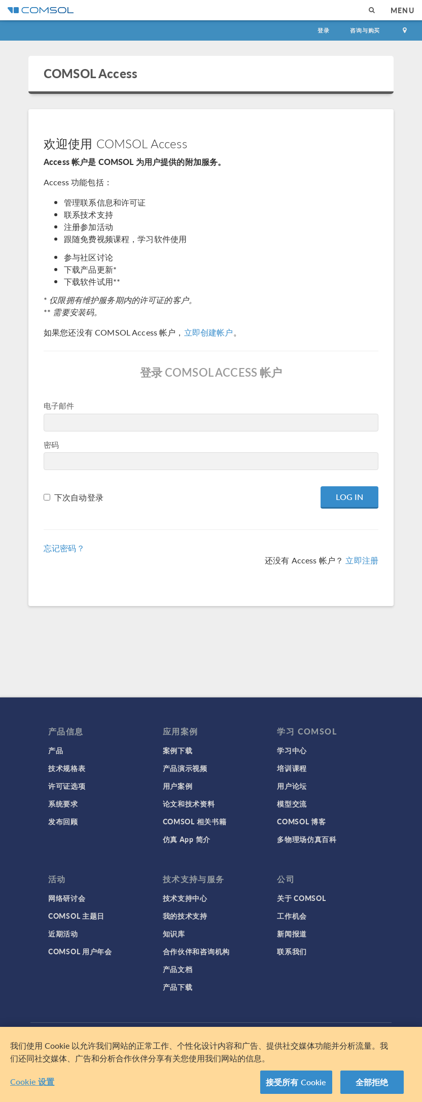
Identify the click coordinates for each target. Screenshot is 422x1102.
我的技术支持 (185, 916)
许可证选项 (67, 786)
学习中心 (292, 750)
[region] (211, 1064)
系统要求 (63, 803)
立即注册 (361, 560)
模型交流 (292, 803)
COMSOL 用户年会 (80, 951)
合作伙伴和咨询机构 (196, 951)
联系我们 (292, 951)
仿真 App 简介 (186, 839)
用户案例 (178, 786)
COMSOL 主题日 (76, 916)
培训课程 (292, 768)
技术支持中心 (185, 898)
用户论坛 (292, 786)
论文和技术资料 (189, 803)
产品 (55, 750)
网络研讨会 (67, 898)
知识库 (174, 933)
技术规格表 (67, 768)
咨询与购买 (365, 30)
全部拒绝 (372, 1082)
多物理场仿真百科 (307, 839)
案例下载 (178, 750)
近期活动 (63, 933)
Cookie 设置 (32, 1081)
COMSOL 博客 (301, 821)
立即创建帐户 (208, 332)
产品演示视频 (185, 768)
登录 (324, 30)
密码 (51, 444)
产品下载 (178, 987)
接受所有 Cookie (296, 1082)
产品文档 (178, 969)
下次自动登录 (78, 497)
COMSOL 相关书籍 (195, 821)
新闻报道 (292, 933)
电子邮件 (59, 405)
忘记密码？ (64, 548)
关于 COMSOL (301, 898)
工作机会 (292, 916)
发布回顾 (63, 821)
